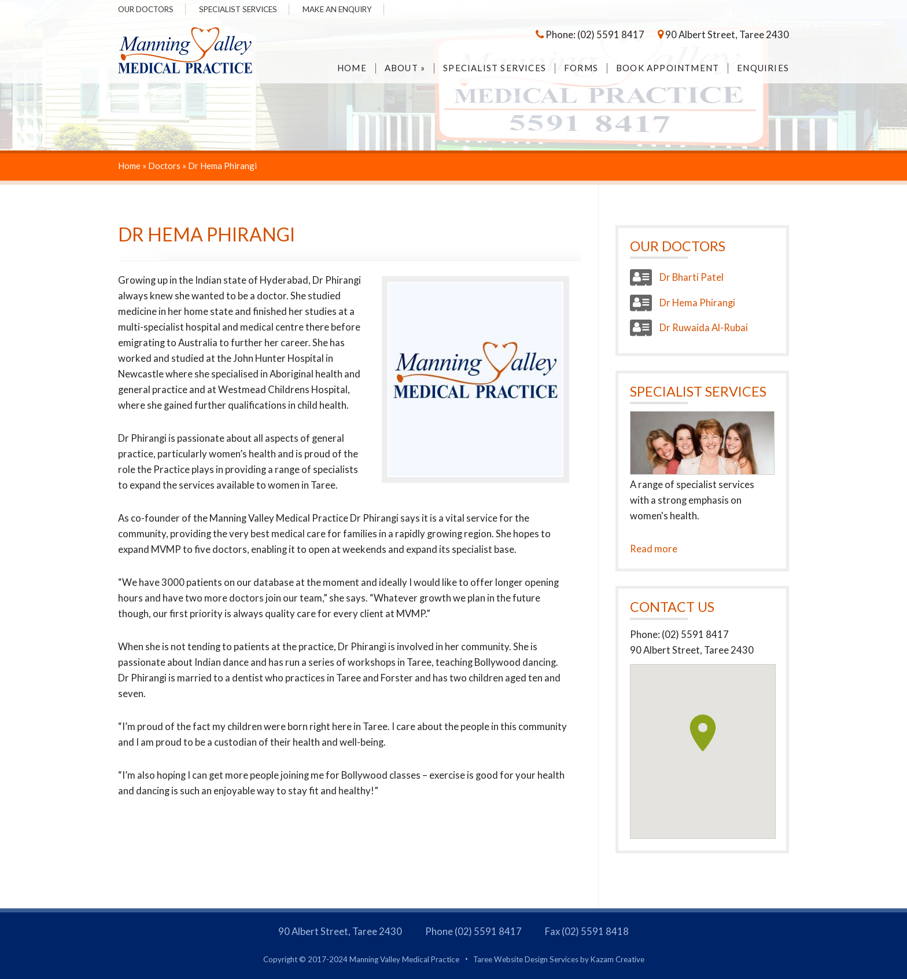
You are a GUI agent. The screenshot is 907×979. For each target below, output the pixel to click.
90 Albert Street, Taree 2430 (723, 35)
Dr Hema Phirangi (682, 303)
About (405, 68)
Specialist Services (238, 9)
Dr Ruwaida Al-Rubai (689, 327)
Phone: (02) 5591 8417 (590, 35)
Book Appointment (667, 68)
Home (352, 68)
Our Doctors (146, 9)
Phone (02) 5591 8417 (473, 931)
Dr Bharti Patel (677, 277)
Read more (653, 549)
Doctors (164, 165)
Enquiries (763, 68)
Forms (581, 68)
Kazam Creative (617, 959)
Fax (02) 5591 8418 (587, 931)
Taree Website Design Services (525, 959)
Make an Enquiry (337, 9)
